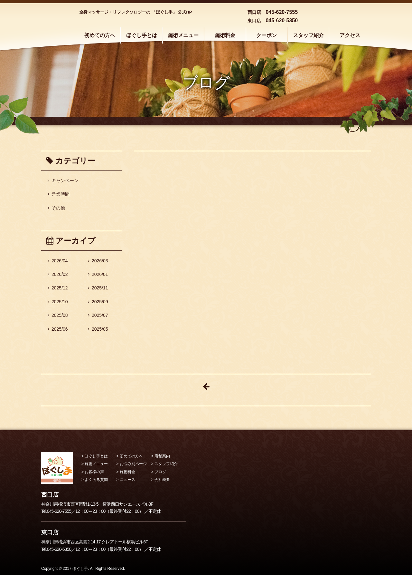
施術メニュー (183, 35)
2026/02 (58, 274)
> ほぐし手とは (94, 456)
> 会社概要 (160, 479)
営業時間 (59, 194)
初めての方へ (99, 35)
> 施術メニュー (94, 464)
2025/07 (98, 315)
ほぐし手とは (141, 35)
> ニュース (125, 479)
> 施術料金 (125, 472)
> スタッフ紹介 (164, 464)
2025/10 (58, 301)
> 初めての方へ (129, 456)
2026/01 (98, 274)
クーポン (266, 35)
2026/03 (98, 260)
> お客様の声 (92, 472)
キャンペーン (63, 180)
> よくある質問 (94, 479)
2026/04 (58, 260)
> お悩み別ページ (131, 464)
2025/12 (58, 287)
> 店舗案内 (160, 456)
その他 (56, 207)
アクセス (350, 35)
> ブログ (158, 472)
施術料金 (225, 35)
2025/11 (98, 287)
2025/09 (98, 301)
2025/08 (58, 315)
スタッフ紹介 (308, 35)
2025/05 (98, 329)
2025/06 (58, 329)
